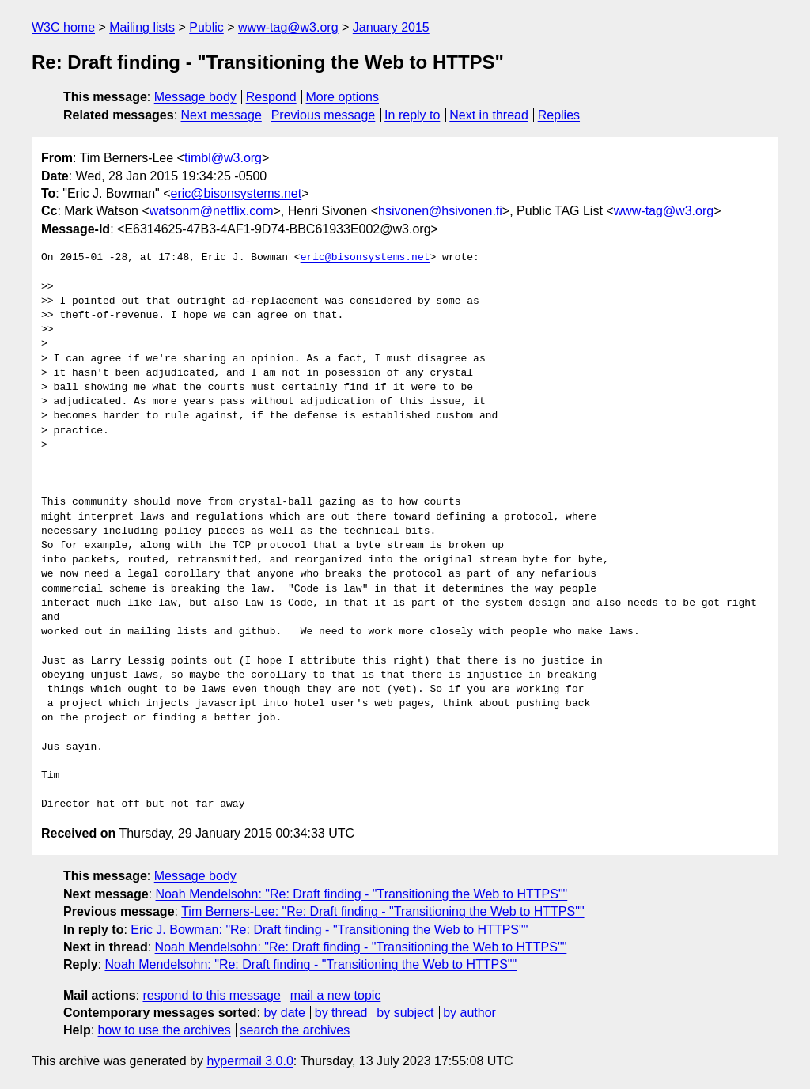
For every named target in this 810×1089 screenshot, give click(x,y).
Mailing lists (142, 27)
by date (284, 1012)
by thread (341, 1012)
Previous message (323, 115)
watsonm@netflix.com (212, 210)
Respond (271, 97)
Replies (559, 115)
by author (469, 1012)
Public (206, 27)
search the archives (295, 1030)
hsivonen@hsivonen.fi (440, 210)
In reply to (412, 115)
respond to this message (211, 995)
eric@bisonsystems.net (236, 193)
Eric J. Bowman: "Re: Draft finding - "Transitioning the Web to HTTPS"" (329, 929)
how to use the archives (164, 1030)
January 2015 (391, 27)
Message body (195, 97)
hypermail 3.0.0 (249, 1061)
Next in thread (488, 115)
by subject (405, 1012)
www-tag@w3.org (288, 27)
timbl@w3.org (223, 157)
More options (343, 97)
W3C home (63, 27)
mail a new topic (335, 995)
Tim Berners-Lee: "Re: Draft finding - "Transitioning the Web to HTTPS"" (382, 911)
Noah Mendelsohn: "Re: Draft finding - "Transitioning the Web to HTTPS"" (362, 894)
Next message (221, 115)
